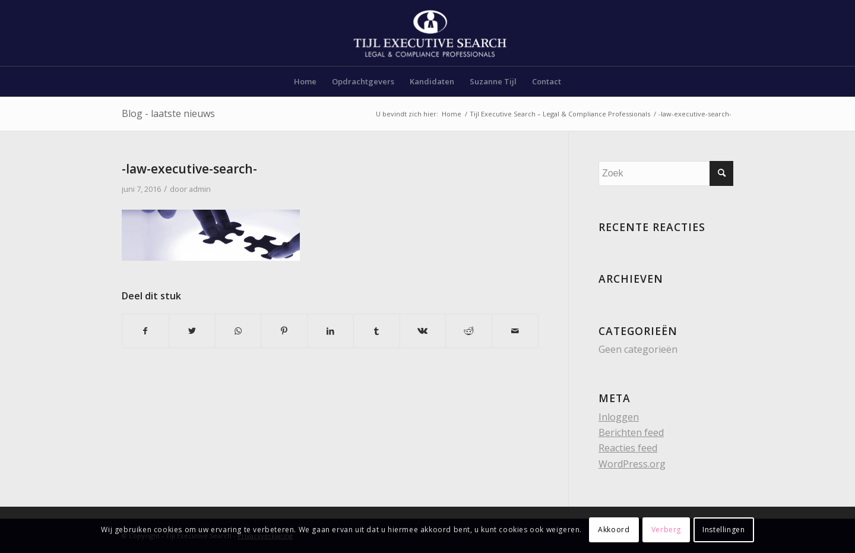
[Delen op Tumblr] (377, 330)
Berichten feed (631, 432)
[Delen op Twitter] (192, 330)
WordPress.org (632, 463)
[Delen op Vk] (423, 330)
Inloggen (618, 417)
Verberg (666, 529)
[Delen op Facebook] (145, 330)
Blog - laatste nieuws (168, 113)
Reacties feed (627, 447)
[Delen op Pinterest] (284, 330)
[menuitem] (305, 81)
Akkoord (613, 529)
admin (200, 189)
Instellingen (723, 529)
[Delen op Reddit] (469, 330)
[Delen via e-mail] (515, 330)
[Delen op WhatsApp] (238, 330)
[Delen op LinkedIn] (330, 330)
